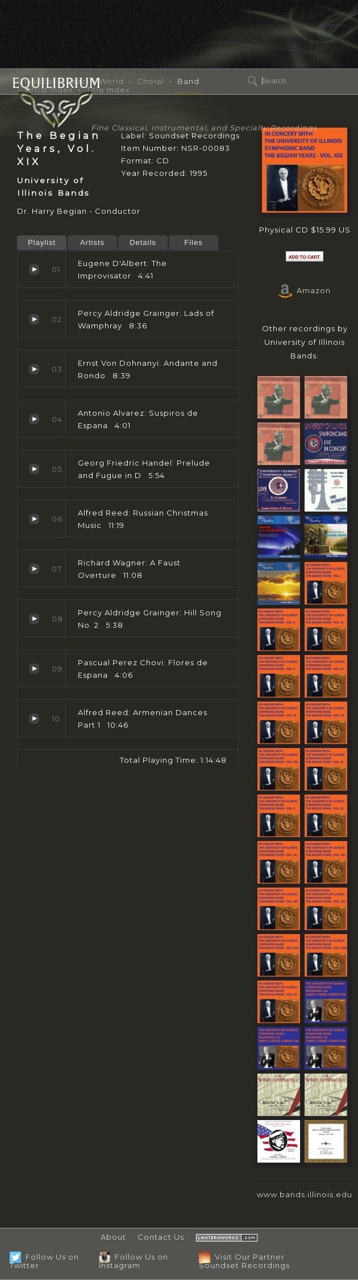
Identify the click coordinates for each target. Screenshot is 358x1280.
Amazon (304, 290)
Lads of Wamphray (34, 319)
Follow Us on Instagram (133, 1261)
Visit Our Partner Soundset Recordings (244, 1261)
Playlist (42, 242)
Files (193, 242)
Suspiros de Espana (34, 419)
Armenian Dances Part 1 (34, 718)
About (113, 1236)
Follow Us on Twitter (44, 1261)
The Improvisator (34, 269)
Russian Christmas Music (34, 519)
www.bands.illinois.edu (304, 1194)
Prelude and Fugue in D (34, 469)
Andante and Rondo (34, 369)
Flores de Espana (34, 669)
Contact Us (161, 1236)
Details (143, 242)
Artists (92, 242)
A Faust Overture (34, 569)
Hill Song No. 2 (34, 619)
